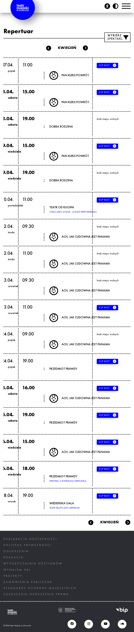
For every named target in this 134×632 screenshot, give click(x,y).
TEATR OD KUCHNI (61, 207)
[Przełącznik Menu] (126, 6)
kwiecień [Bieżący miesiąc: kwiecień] (67, 48)
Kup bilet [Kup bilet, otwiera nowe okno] (105, 65)
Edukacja (13, 557)
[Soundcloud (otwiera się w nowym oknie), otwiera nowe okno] (122, 624)
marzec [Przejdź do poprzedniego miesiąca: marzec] (90, 522)
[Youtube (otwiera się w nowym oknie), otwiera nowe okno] (105, 624)
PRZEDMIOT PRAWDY (63, 368)
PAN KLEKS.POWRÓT (75, 75)
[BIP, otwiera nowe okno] (122, 612)
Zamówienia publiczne (27, 582)
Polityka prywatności (27, 545)
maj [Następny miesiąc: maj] (85, 48)
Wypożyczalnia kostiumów (32, 563)
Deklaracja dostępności (30, 539)
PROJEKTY (13, 576)
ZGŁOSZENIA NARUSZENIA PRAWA (36, 594)
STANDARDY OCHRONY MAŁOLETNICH (39, 588)
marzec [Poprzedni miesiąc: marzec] (48, 48)
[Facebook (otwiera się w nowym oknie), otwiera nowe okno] (72, 624)
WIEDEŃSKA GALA (61, 503)
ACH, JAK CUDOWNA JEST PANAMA (86, 236)
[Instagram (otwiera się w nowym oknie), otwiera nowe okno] (88, 624)
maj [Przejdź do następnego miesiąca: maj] (128, 522)
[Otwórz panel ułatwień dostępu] (107, 6)
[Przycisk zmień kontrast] (115, 6)
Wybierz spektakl (115, 37)
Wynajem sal (17, 570)
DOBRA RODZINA (61, 126)
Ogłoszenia (16, 551)
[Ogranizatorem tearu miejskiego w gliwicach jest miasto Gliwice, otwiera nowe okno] (67, 612)
